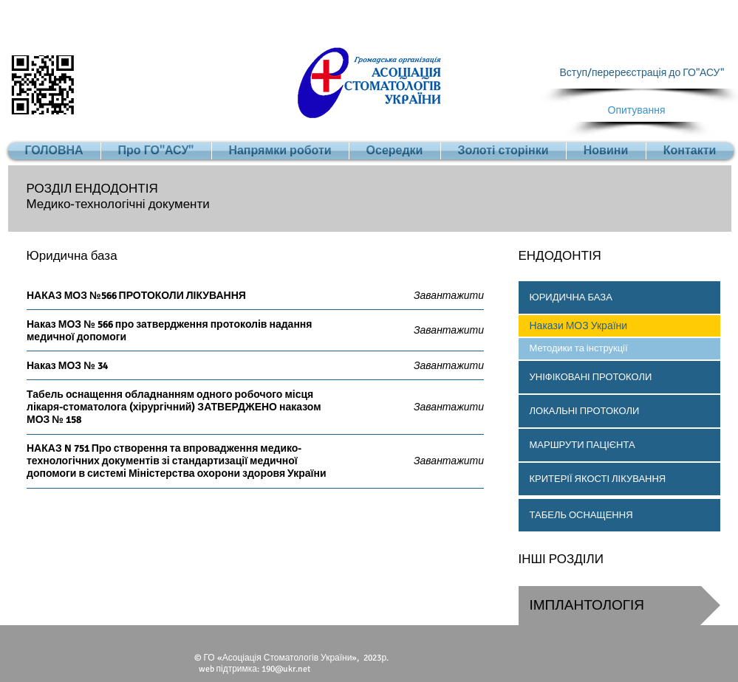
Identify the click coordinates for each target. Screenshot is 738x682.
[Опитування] (637, 110)
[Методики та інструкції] (619, 348)
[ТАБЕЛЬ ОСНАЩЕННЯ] (619, 515)
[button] (619, 297)
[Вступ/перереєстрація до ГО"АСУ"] (642, 73)
